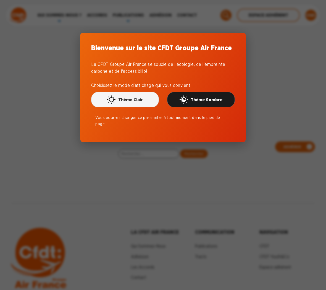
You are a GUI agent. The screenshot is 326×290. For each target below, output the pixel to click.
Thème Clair (125, 99)
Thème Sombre (201, 99)
